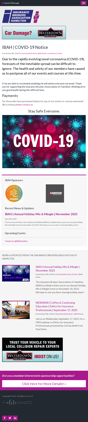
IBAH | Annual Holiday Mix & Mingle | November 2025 (41, 214)
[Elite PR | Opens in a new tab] (17, 402)
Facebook (4, 418)
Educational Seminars (64, 314)
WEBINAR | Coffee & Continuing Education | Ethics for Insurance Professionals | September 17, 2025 (56, 306)
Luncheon (52, 53)
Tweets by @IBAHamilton (16, 241)
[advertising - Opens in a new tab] (34, 32)
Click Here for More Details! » (44, 384)
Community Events (29, 53)
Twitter (10, 418)
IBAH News (42, 53)
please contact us (24, 104)
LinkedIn (15, 418)
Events (59, 53)
